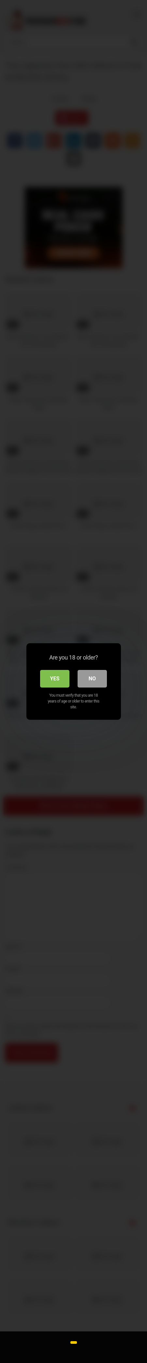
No (92, 678)
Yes (55, 678)
